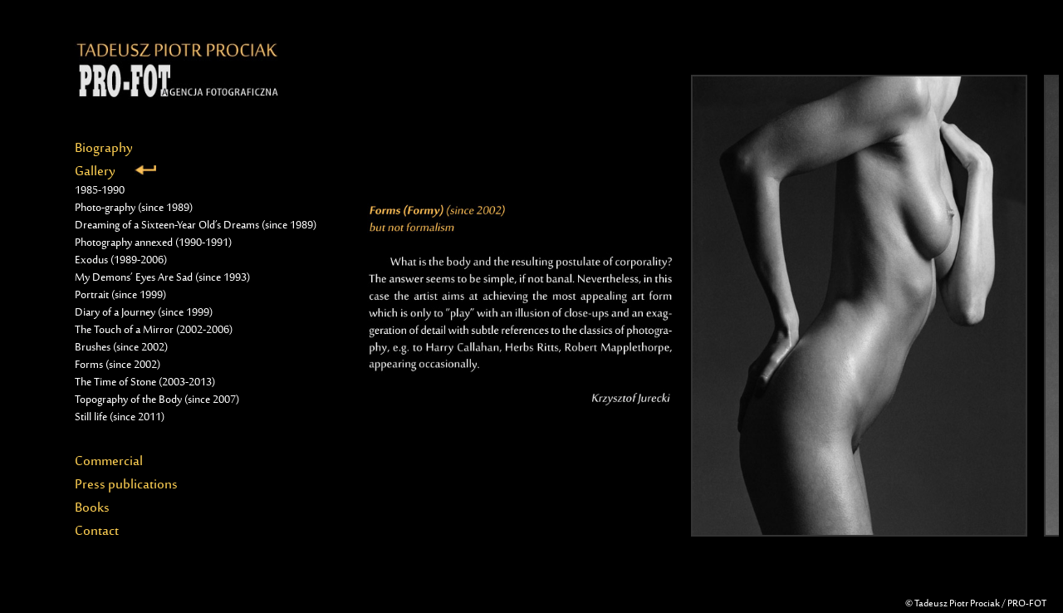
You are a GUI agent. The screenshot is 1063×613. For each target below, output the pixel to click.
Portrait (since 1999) (120, 296)
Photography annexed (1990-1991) (153, 243)
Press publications (126, 485)
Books (92, 508)
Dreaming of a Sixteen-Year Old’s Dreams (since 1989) (195, 226)
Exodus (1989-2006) (121, 261)
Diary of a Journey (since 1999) (144, 313)
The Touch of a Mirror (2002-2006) (154, 331)
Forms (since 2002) (117, 365)
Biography (104, 148)
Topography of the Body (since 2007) (157, 400)
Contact (97, 531)
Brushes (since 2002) (121, 348)
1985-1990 (100, 191)
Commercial (109, 461)
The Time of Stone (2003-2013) (145, 383)
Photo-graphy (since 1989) (134, 208)
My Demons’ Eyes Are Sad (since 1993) (162, 278)
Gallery (115, 172)
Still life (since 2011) (119, 418)
